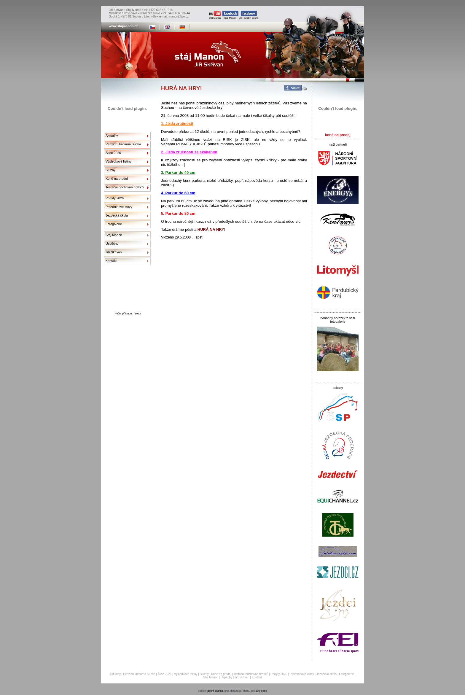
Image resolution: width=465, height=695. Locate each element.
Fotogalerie (114, 224)
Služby (110, 170)
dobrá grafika (215, 690)
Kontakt (111, 261)
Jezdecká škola (117, 215)
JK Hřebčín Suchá (248, 15)
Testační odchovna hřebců (125, 187)
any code (261, 690)
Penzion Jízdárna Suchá (123, 144)
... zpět (197, 237)
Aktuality (112, 135)
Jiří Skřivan (114, 252)
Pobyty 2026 (115, 198)
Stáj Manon (215, 15)
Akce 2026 (113, 153)
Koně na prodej (117, 178)
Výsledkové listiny (118, 161)
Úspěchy (112, 243)
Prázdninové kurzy (119, 207)
